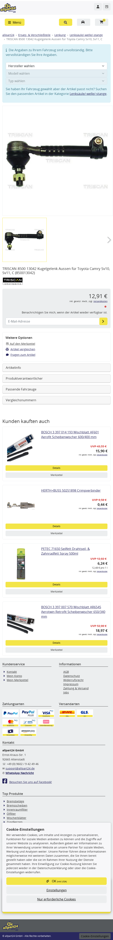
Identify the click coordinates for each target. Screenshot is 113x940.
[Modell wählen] (56, 73)
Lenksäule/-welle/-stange (86, 35)
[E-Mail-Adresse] (103, 321)
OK (56, 881)
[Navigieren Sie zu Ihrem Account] (98, 6)
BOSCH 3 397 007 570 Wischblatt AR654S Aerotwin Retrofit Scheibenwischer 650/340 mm (73, 612)
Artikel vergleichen (20, 349)
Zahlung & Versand (76, 688)
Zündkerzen (15, 822)
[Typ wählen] (56, 81)
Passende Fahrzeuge (21, 389)
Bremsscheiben (17, 805)
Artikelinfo (13, 367)
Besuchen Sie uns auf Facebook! (27, 782)
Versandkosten (100, 301)
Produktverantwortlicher (24, 378)
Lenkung (60, 35)
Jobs (66, 692)
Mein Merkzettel (17, 680)
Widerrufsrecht (73, 680)
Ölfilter (11, 814)
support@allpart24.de (20, 768)
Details (56, 468)
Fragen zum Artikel (20, 355)
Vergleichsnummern (21, 400)
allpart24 (8, 35)
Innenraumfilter (17, 809)
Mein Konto (14, 676)
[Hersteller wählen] (56, 66)
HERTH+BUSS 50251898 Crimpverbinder (71, 490)
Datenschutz (71, 676)
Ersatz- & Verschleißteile (34, 35)
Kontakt (12, 672)
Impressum (70, 684)
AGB (66, 672)
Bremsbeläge (15, 801)
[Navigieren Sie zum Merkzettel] (107, 6)
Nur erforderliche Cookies (56, 899)
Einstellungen (57, 890)
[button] (65, 22)
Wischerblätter (16, 818)
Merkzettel (57, 475)
